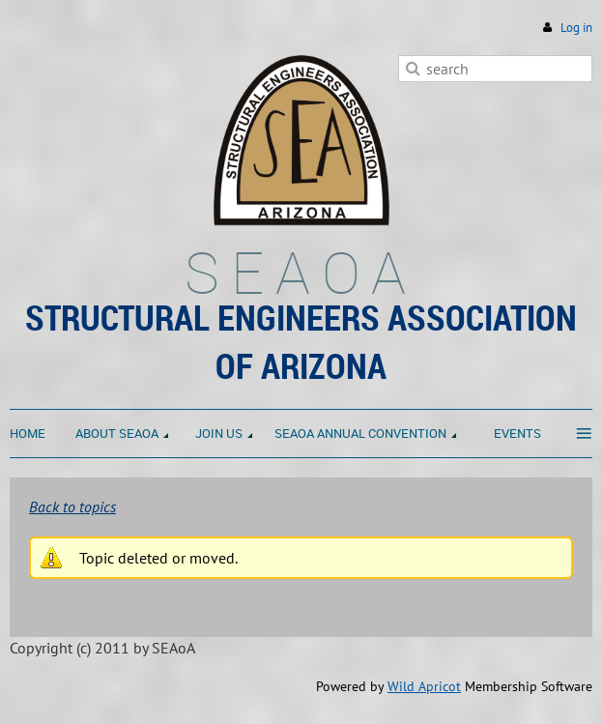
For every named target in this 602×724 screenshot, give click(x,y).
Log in (576, 27)
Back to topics (72, 506)
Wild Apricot (424, 686)
